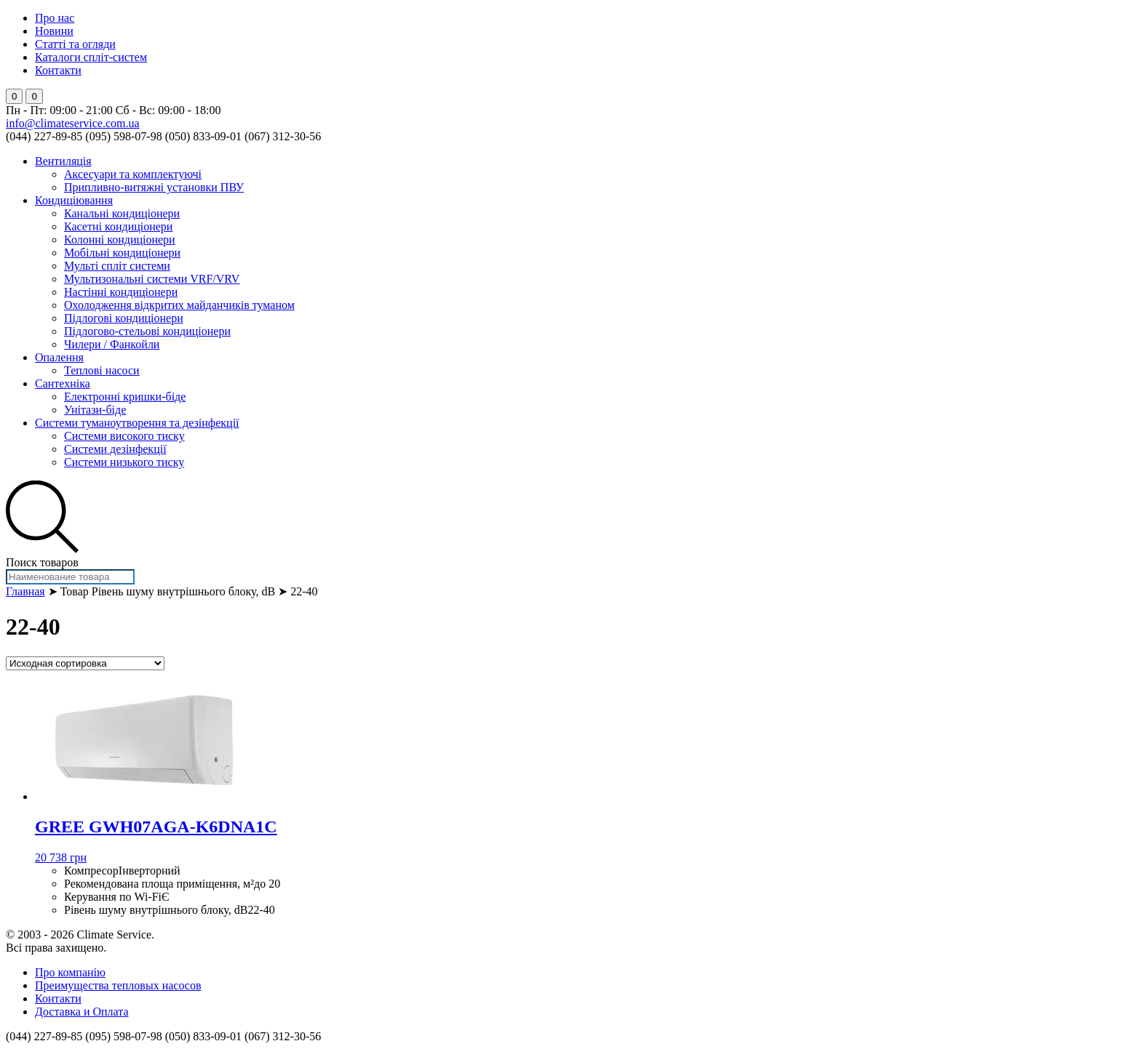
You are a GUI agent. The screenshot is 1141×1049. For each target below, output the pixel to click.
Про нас (54, 18)
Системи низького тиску (124, 462)
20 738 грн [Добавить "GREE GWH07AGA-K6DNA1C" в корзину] (61, 857)
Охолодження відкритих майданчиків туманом (179, 305)
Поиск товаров (42, 562)
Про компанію (70, 972)
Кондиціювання (74, 200)
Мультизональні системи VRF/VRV (151, 279)
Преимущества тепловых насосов (118, 985)
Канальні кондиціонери (122, 213)
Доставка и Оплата (82, 1011)
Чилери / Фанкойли (111, 344)
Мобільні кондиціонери (122, 252)
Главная (25, 591)
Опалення (59, 357)
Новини (54, 31)
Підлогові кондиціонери (123, 318)
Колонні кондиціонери (119, 239)
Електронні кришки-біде (125, 396)
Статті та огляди (75, 44)
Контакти (58, 70)
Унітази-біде (95, 409)
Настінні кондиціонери (121, 292)
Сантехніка (62, 383)
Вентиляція (63, 161)
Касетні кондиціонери (118, 226)
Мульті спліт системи (117, 266)
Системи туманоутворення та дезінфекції (137, 423)
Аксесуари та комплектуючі (133, 174)
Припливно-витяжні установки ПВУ (154, 187)
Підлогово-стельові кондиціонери (147, 331)
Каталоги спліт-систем (91, 57)
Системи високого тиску (124, 436)
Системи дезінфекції (115, 449)
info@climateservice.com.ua (73, 123)
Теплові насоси (102, 370)
